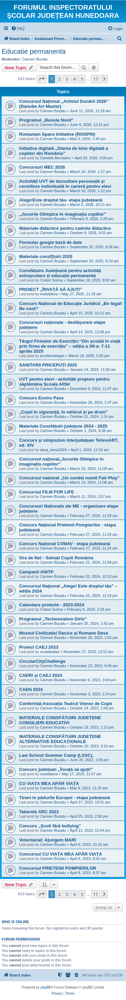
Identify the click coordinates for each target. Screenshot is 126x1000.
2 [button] (59, 79)
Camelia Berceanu (55, 158)
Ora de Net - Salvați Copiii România (56, 557)
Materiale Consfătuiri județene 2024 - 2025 (63, 426)
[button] (42, 79)
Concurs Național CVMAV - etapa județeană (64, 543)
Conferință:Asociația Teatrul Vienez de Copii (65, 703)
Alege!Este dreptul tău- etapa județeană (60, 200)
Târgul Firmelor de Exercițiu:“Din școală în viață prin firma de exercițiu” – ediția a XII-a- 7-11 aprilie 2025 (69, 346)
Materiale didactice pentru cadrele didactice (65, 228)
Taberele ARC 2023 (39, 811)
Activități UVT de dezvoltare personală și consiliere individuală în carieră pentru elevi (65, 184)
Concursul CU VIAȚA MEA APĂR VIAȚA (60, 854)
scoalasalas (49, 652)
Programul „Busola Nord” (46, 120)
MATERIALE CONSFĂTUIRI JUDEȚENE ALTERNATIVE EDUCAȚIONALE (60, 739)
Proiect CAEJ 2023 (38, 647)
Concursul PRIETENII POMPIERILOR (57, 868)
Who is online (15, 922)
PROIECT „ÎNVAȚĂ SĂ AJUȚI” (50, 289)
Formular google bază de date (50, 242)
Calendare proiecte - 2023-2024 (51, 604)
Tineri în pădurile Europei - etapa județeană (64, 797)
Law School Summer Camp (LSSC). (56, 755)
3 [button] (67, 79)
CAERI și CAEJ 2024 (40, 675)
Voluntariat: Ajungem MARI (47, 839)
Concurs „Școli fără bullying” (50, 825)
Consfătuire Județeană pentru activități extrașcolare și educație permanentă (60, 273)
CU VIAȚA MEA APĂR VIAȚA (49, 783)
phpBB (46, 987)
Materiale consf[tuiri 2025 (45, 256)
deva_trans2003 (53, 450)
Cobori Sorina (51, 280)
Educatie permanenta (34, 51)
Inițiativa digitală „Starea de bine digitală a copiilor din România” (63, 151)
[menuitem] (18, 29)
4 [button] (74, 79)
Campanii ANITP (36, 571)
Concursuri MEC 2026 (42, 167)
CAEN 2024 (31, 689)
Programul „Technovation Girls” (53, 618)
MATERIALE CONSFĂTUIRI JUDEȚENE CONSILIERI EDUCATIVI (60, 720)
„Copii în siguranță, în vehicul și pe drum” (63, 412)
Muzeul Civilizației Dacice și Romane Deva (63, 633)
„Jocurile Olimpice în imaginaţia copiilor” (62, 214)
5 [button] (82, 79)
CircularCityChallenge (42, 661)
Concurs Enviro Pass (41, 397)
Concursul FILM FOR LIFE (46, 491)
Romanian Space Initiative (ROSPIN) (57, 134)
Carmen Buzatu (35, 59)
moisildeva (48, 294)
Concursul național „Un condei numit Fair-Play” (69, 477)
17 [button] (95, 79)
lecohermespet (52, 356)
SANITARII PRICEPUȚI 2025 (48, 364)
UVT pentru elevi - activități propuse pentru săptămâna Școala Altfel (64, 382)
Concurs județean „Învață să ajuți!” (56, 769)
